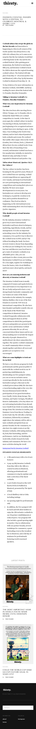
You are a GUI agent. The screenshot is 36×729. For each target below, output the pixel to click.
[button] (32, 3)
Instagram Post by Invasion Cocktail (16, 448)
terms (5, 722)
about (4, 719)
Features (5, 606)
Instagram (21, 719)
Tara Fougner (9, 25)
